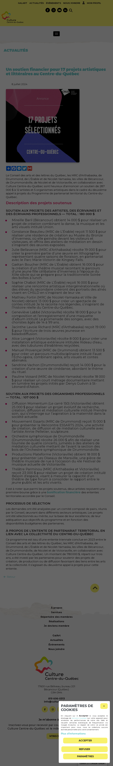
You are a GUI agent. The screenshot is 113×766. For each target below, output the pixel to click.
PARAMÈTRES (85, 756)
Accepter (85, 740)
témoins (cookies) (79, 718)
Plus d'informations (73, 733)
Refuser (84, 749)
